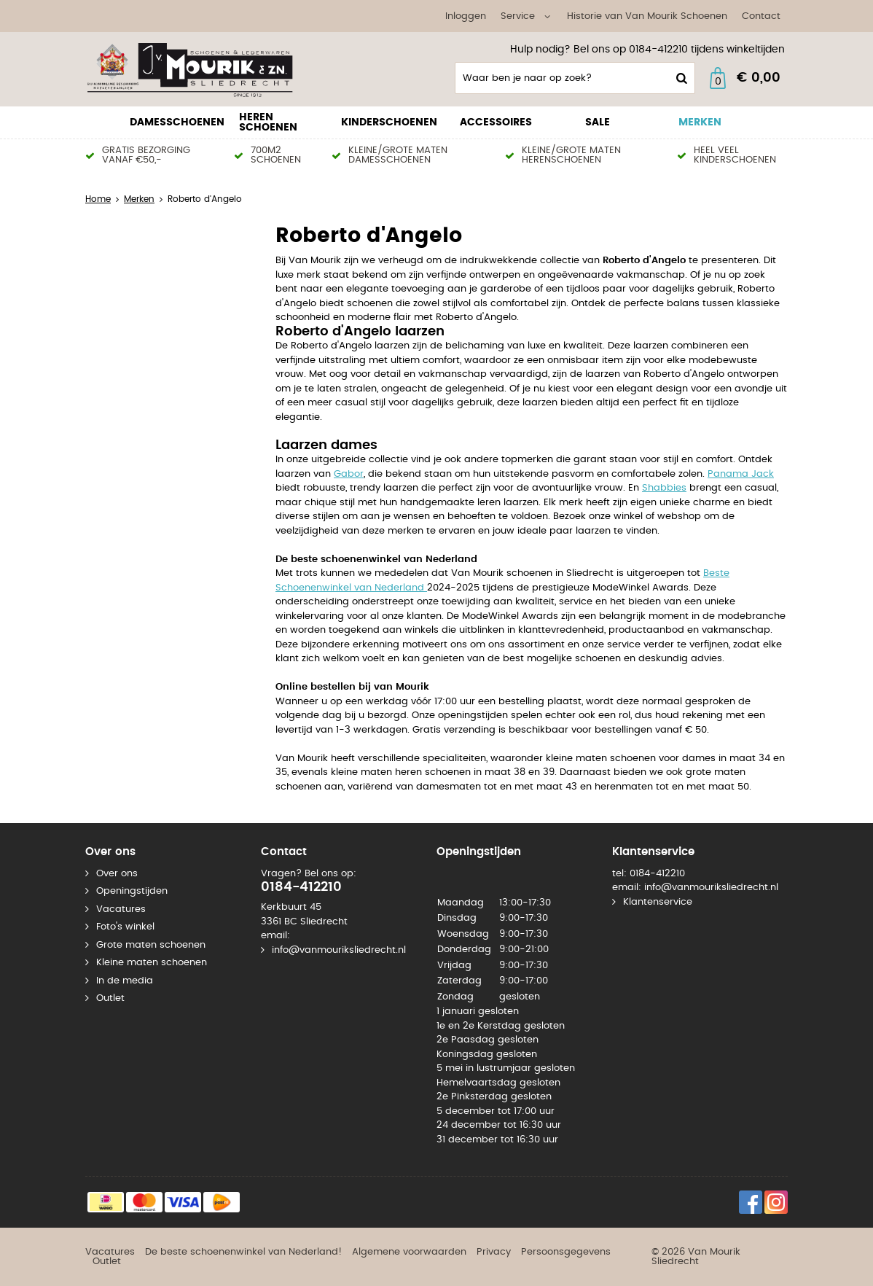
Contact (761, 16)
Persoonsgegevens (566, 1252)
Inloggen (465, 16)
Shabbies (664, 488)
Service (518, 16)
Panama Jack (741, 474)
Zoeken (679, 78)
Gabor (349, 474)
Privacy (494, 1252)
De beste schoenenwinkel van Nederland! (243, 1252)
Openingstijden (132, 891)
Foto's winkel (125, 927)
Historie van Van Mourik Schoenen (647, 16)
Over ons (117, 873)
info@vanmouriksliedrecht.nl (339, 950)
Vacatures (121, 909)
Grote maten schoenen (150, 945)
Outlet (110, 998)
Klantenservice (657, 902)
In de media (124, 981)
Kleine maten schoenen (151, 962)
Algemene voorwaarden (409, 1252)
